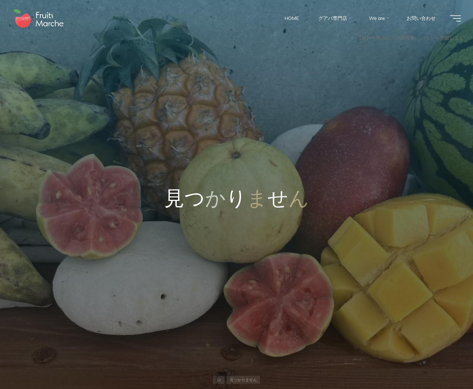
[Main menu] (455, 18)
